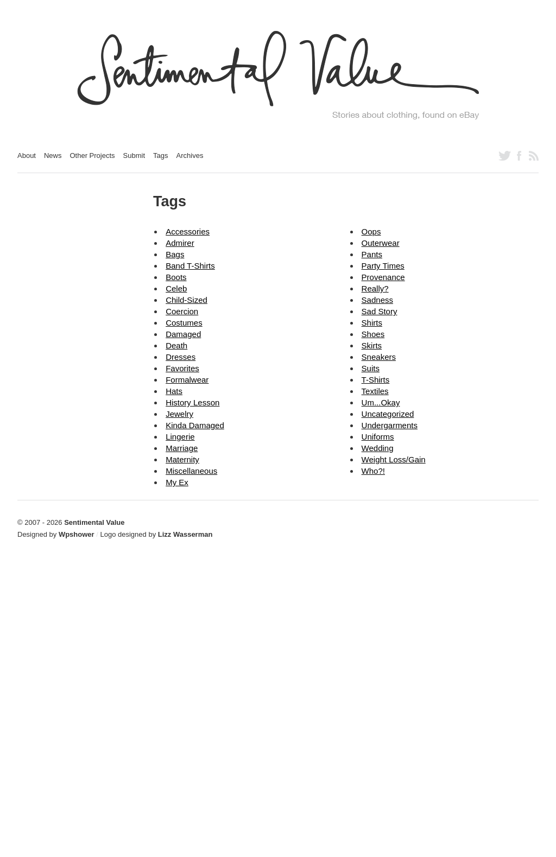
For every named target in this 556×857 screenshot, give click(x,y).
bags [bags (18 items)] (175, 254)
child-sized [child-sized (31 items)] (186, 299)
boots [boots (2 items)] (176, 277)
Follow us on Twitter (504, 156)
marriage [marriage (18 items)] (182, 448)
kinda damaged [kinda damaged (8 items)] (195, 425)
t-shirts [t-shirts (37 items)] (376, 379)
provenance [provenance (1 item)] (383, 277)
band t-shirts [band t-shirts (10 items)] (190, 265)
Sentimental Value (94, 522)
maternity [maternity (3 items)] (182, 459)
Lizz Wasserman (185, 534)
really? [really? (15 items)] (375, 288)
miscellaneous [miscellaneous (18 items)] (191, 470)
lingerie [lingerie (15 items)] (180, 436)
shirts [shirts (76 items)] (372, 322)
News (53, 155)
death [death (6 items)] (176, 345)
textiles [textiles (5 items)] (375, 391)
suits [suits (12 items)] (371, 368)
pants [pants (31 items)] (372, 254)
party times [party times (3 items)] (383, 265)
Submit (134, 155)
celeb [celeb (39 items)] (176, 288)
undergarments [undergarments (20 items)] (390, 425)
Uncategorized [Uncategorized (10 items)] (388, 413)
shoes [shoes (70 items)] (373, 334)
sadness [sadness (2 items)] (377, 299)
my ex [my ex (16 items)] (177, 482)
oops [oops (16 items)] (371, 231)
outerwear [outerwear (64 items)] (381, 242)
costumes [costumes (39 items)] (184, 322)
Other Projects (92, 155)
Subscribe (534, 156)
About (26, 155)
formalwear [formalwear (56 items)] (187, 379)
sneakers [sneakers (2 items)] (379, 356)
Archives (190, 155)
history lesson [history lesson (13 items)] (192, 402)
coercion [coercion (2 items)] (182, 311)
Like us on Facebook (519, 156)
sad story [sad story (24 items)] (379, 311)
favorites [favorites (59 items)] (182, 368)
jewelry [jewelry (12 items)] (179, 413)
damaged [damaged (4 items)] (183, 334)
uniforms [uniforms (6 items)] (378, 436)
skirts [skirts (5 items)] (372, 345)
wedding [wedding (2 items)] (378, 448)
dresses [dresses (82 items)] (180, 356)
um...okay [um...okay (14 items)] (381, 402)
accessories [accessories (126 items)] (188, 231)
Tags (160, 155)
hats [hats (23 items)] (174, 391)
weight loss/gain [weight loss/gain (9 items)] (394, 459)
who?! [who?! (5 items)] (373, 470)
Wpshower (76, 534)
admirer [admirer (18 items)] (180, 242)
